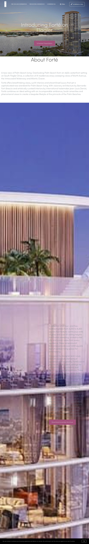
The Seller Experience (19, 4)
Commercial (51, 4)
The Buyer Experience (37, 4)
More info (77, 541)
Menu (62, 4)
